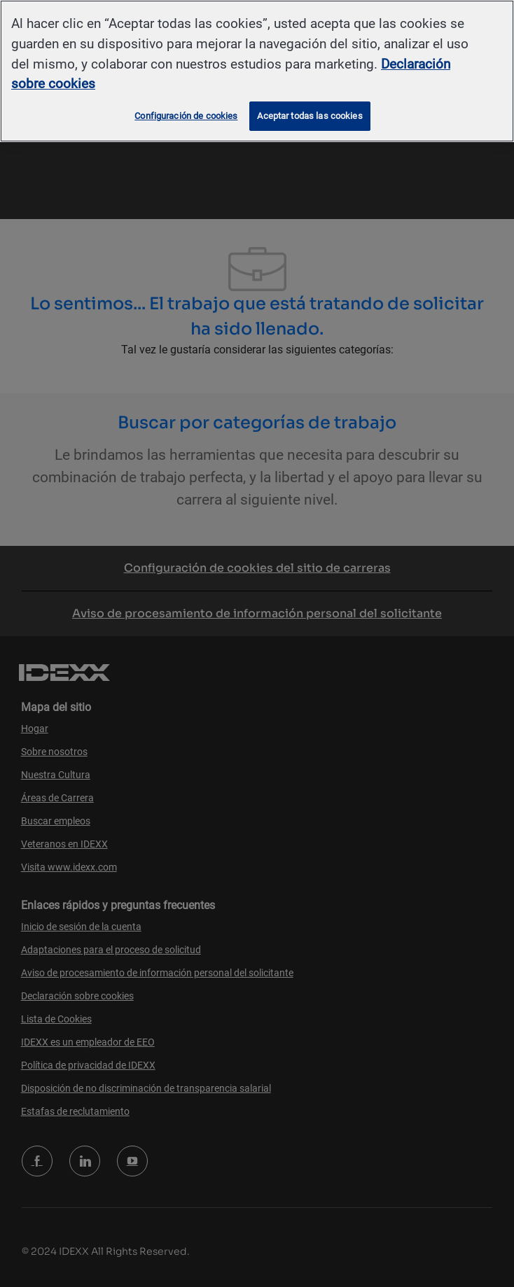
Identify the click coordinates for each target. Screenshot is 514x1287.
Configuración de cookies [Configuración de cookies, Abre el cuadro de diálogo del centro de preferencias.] (185, 116)
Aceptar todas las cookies (309, 116)
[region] (257, 71)
